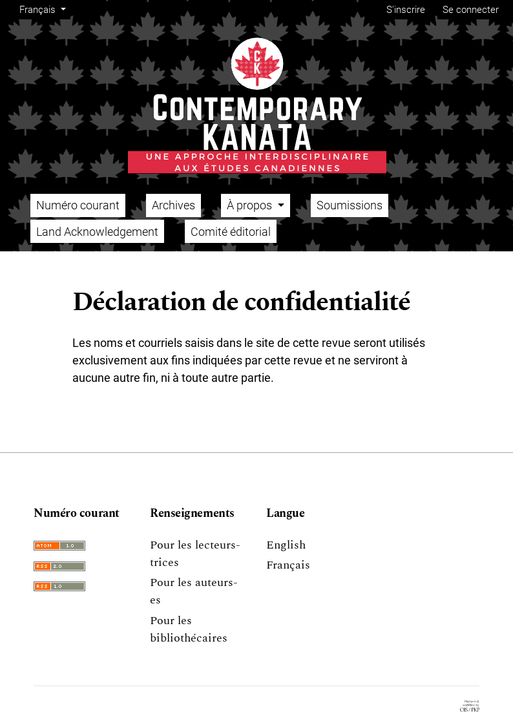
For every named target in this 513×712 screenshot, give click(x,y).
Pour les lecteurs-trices (195, 553)
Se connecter (471, 10)
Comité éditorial (231, 231)
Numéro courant (78, 205)
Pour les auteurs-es (194, 591)
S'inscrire (405, 10)
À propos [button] (251, 205)
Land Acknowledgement (97, 231)
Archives (173, 205)
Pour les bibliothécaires (188, 629)
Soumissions (349, 205)
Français (44, 9)
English (286, 545)
